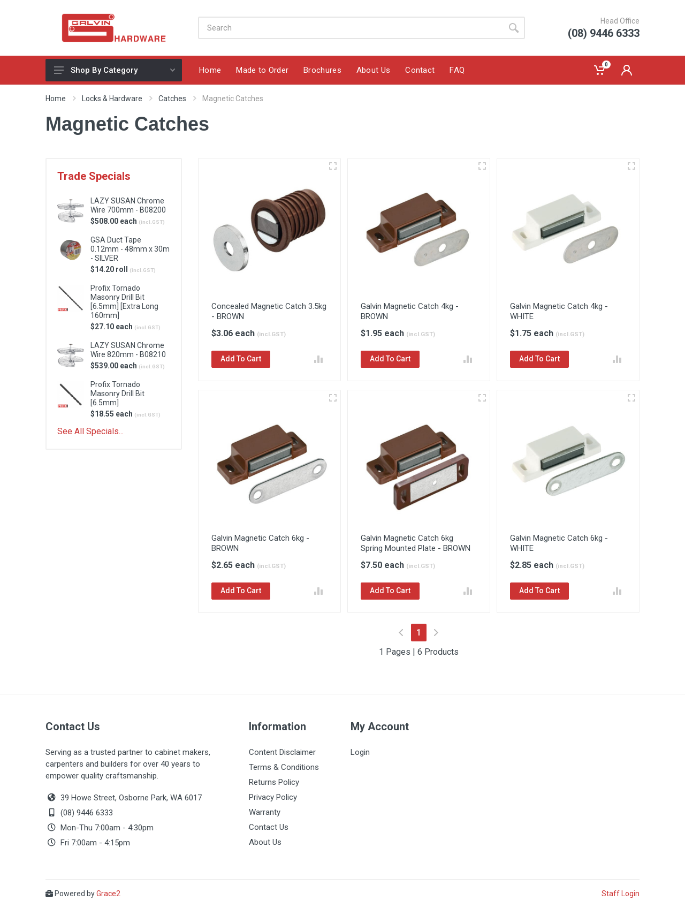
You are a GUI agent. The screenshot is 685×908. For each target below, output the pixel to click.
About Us (265, 842)
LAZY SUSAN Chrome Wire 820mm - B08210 (128, 350)
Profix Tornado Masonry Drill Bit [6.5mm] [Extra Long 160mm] (124, 302)
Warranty (264, 812)
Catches (172, 98)
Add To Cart (240, 358)
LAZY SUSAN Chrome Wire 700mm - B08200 (128, 205)
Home (55, 98)
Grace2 (108, 893)
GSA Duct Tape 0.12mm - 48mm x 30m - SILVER (130, 249)
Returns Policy (274, 782)
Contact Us (268, 827)
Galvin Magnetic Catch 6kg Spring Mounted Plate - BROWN (415, 543)
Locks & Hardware (112, 98)
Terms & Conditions (284, 767)
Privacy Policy (273, 797)
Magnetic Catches (232, 98)
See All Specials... (90, 431)
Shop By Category (114, 70)
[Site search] (350, 28)
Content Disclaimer (282, 752)
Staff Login (621, 893)
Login (360, 752)
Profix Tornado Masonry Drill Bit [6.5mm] (117, 393)
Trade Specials (94, 176)
